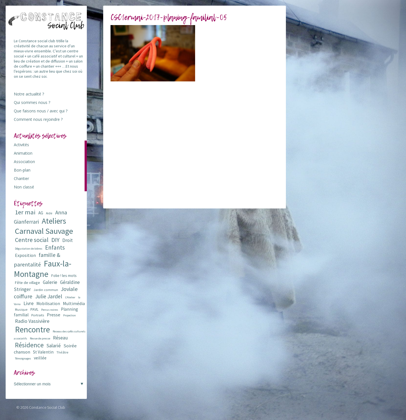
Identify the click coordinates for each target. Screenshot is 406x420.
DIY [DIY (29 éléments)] (55, 240)
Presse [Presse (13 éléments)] (53, 315)
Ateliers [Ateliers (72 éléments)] (54, 221)
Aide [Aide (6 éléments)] (49, 213)
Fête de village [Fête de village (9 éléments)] (27, 282)
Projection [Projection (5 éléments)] (69, 315)
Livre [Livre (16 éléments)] (28, 303)
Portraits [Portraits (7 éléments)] (37, 315)
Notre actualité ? (29, 94)
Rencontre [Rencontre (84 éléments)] (32, 329)
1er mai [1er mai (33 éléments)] (25, 212)
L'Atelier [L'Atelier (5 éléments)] (70, 297)
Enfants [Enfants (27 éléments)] (55, 247)
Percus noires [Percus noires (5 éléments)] (49, 310)
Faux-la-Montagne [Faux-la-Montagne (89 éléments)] (42, 268)
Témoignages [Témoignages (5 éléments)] (23, 358)
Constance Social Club (47, 407)
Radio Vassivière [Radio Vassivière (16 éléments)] (32, 321)
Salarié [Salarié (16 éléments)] (54, 345)
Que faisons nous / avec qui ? (40, 111)
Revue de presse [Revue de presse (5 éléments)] (40, 338)
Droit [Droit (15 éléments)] (67, 240)
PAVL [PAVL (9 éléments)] (34, 309)
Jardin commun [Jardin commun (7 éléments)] (46, 290)
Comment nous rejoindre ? (38, 119)
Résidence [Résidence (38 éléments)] (29, 345)
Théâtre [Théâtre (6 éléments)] (62, 352)
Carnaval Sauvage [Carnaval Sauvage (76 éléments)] (44, 231)
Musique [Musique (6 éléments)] (21, 309)
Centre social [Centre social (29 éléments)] (31, 240)
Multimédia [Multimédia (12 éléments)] (74, 303)
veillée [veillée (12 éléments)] (40, 358)
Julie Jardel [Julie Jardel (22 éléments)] (48, 296)
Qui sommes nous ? (32, 102)
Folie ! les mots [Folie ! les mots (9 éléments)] (64, 275)
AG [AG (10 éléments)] (40, 212)
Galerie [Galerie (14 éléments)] (50, 282)
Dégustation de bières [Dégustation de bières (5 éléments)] (28, 248)
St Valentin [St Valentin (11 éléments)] (43, 352)
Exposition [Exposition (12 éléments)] (25, 255)
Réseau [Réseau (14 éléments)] (60, 338)
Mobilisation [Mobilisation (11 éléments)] (48, 303)
